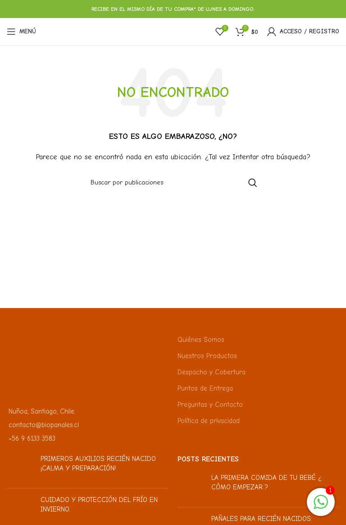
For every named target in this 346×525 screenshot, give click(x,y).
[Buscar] (173, 182)
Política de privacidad (209, 421)
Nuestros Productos (207, 356)
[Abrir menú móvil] (21, 32)
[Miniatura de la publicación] (20, 467)
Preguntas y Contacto (210, 405)
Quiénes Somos (201, 340)
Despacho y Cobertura (212, 372)
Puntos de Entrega (205, 388)
